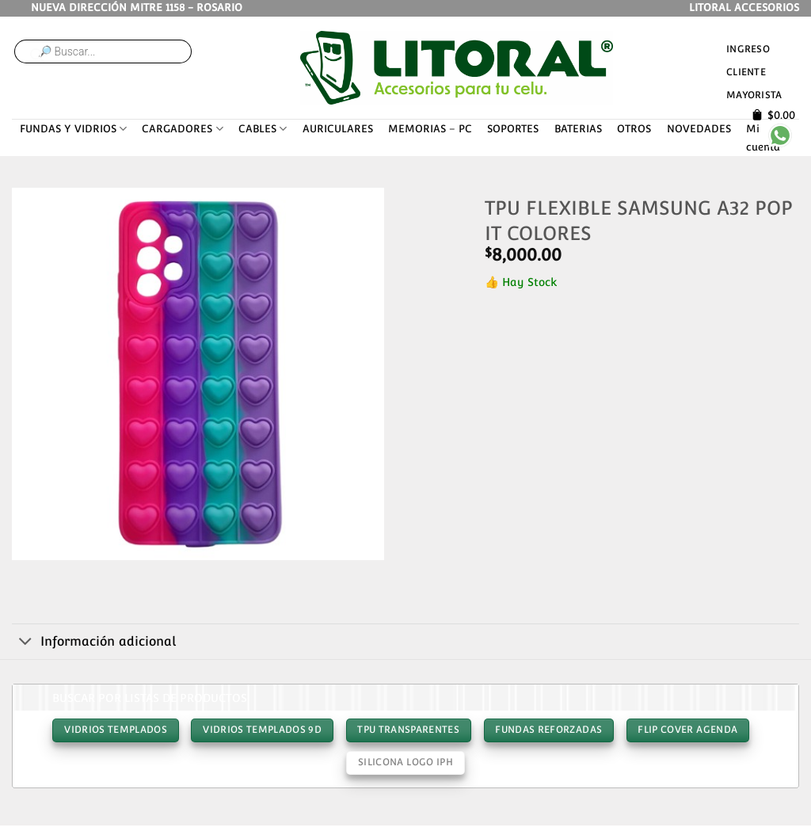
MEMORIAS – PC (430, 129)
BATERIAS (578, 129)
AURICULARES (338, 129)
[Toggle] (26, 642)
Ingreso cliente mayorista (754, 72)
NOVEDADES (699, 129)
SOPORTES (513, 129)
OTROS (634, 129)
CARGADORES (182, 128)
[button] (30, 542)
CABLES (262, 128)
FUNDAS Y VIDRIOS (73, 128)
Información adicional (94, 642)
